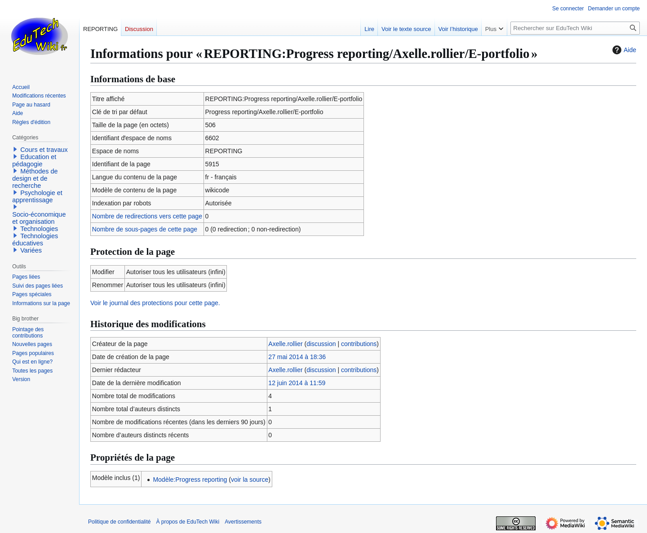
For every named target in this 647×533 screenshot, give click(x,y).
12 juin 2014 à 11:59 (296, 382)
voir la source (249, 479)
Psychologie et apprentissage (37, 196)
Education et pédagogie (34, 160)
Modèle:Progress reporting (190, 479)
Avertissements (243, 522)
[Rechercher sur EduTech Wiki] (575, 28)
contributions (359, 343)
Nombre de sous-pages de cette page (144, 229)
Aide (623, 49)
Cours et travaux (44, 149)
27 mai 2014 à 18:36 (297, 356)
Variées (31, 250)
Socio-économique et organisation (39, 218)
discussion (321, 343)
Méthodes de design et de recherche (35, 178)
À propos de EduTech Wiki (187, 522)
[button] (15, 149)
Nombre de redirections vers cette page (147, 216)
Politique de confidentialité (119, 522)
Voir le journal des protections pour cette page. (155, 302)
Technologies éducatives (35, 239)
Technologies (39, 228)
